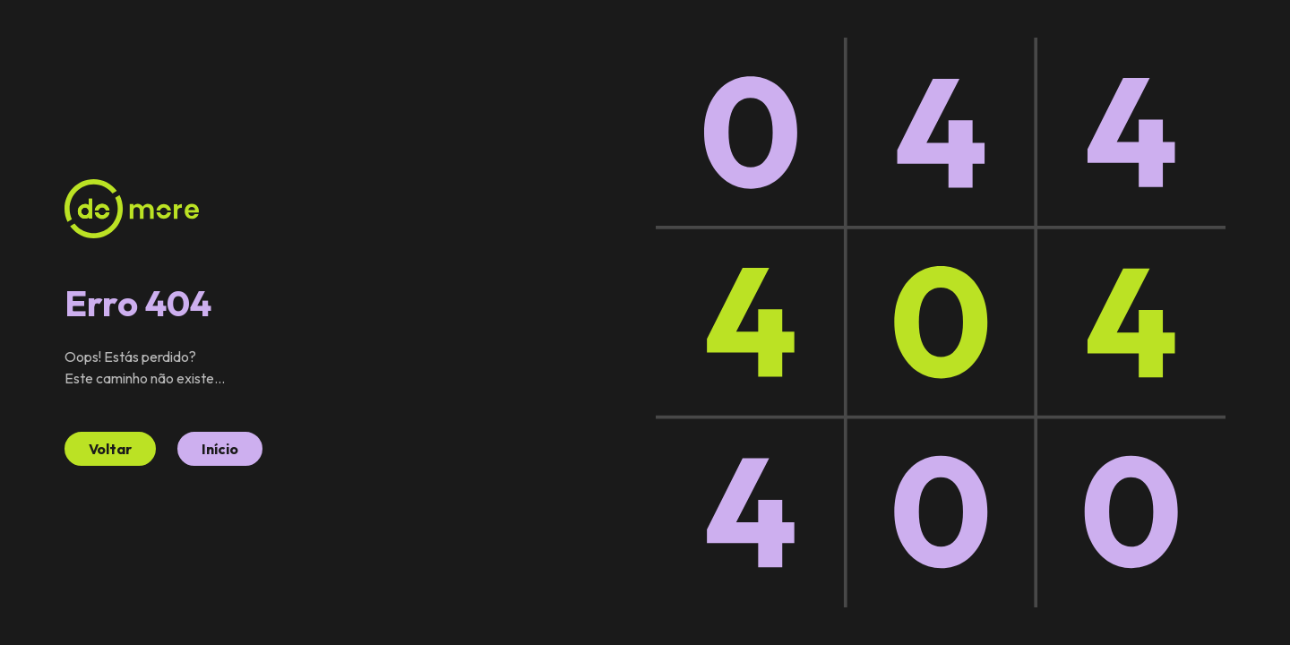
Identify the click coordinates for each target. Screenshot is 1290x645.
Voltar (110, 449)
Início (220, 449)
